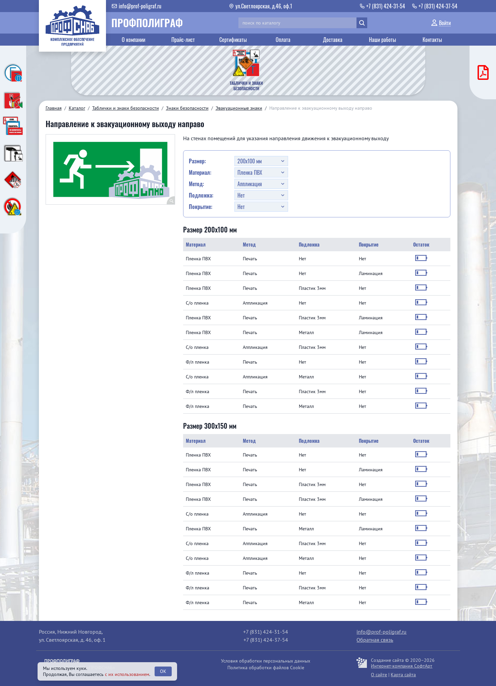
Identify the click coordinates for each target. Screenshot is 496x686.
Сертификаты (233, 40)
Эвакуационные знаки (239, 108)
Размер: (197, 161)
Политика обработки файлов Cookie (265, 668)
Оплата (283, 40)
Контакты (432, 40)
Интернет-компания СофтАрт (401, 666)
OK (163, 671)
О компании (133, 40)
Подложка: (201, 195)
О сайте (379, 675)
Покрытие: (200, 207)
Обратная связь (374, 639)
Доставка (332, 40)
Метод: (196, 184)
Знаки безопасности (187, 108)
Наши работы (382, 40)
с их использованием (127, 674)
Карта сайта (403, 675)
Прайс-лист (183, 40)
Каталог (77, 108)
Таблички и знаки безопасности (125, 108)
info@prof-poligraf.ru (381, 631)
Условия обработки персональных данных (265, 661)
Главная (54, 108)
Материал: (200, 172)
